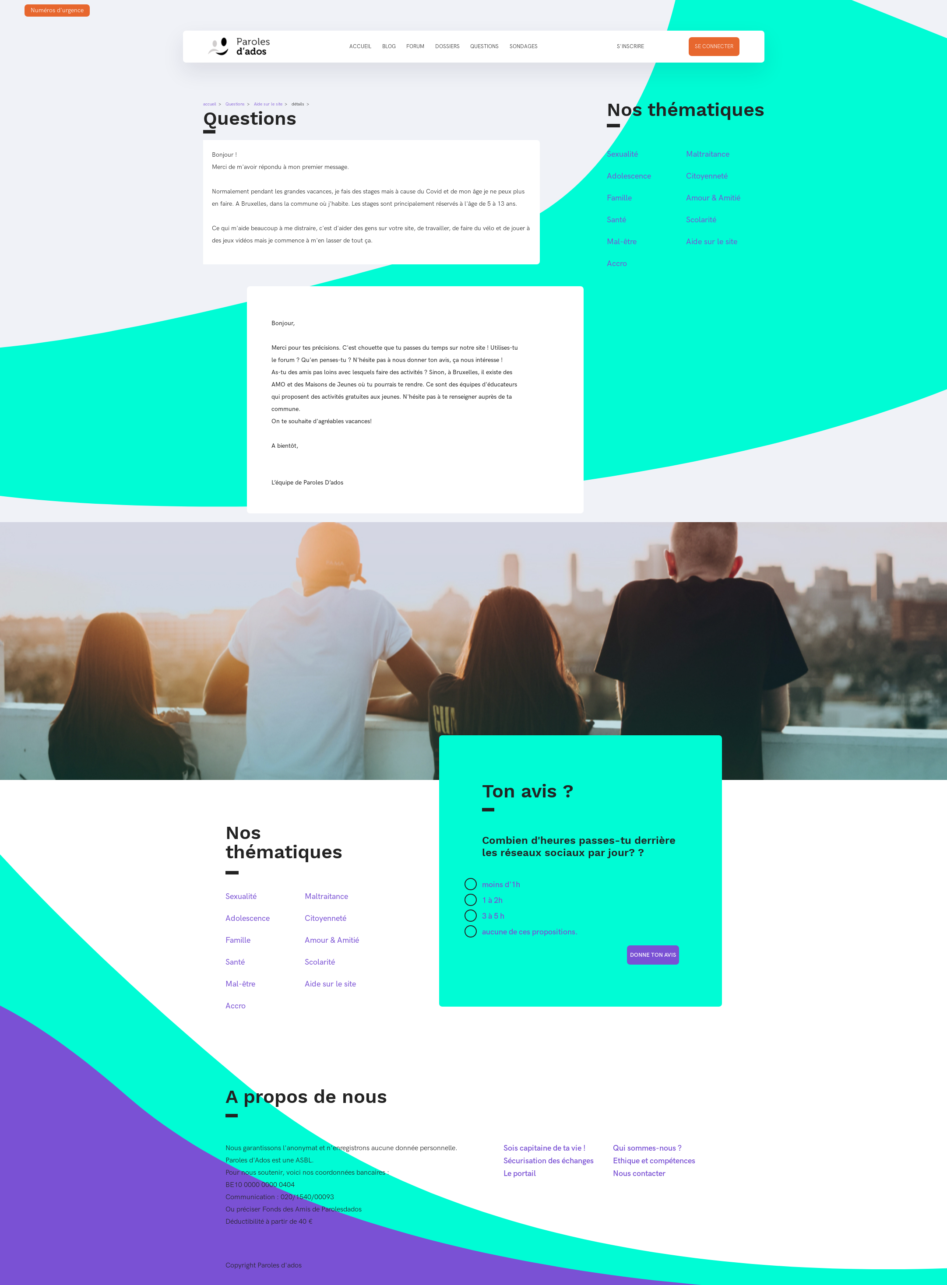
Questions (484, 46)
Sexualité (622, 154)
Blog (389, 46)
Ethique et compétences (654, 1161)
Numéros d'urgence (57, 10)
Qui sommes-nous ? (647, 1148)
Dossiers (447, 46)
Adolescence (629, 176)
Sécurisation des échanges (548, 1161)
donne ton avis (653, 954)
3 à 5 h (493, 916)
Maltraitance (707, 154)
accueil (209, 104)
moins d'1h (501, 884)
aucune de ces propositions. (530, 932)
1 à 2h (492, 900)
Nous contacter (639, 1173)
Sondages (524, 46)
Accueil (360, 46)
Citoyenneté (707, 176)
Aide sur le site (268, 104)
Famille (619, 198)
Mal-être (622, 241)
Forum (415, 46)
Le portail (519, 1173)
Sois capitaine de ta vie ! (544, 1148)
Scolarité (701, 220)
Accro (617, 263)
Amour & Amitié (713, 198)
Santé (616, 220)
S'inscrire (630, 46)
